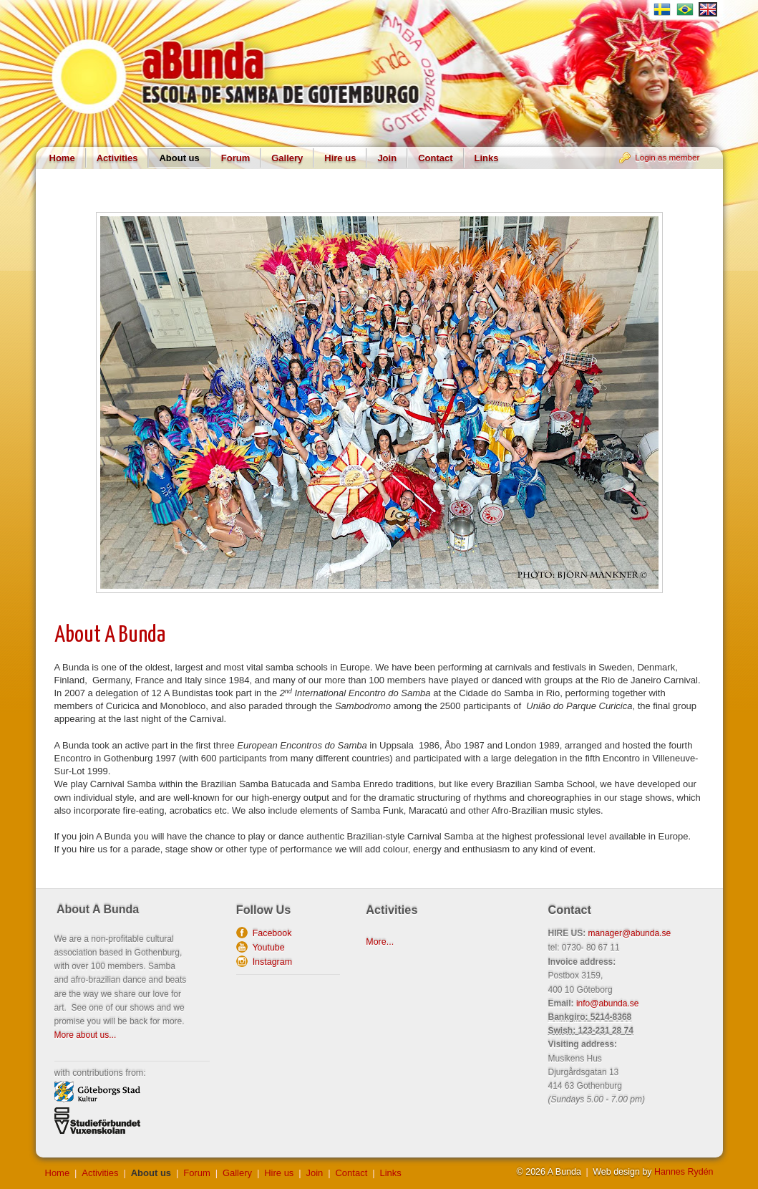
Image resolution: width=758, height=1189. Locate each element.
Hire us (340, 158)
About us (179, 158)
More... (380, 942)
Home (62, 158)
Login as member (667, 157)
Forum (235, 158)
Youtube (266, 948)
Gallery (287, 158)
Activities (117, 158)
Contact (435, 158)
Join (387, 158)
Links (487, 158)
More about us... (85, 1035)
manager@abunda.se (629, 933)
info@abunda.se (607, 1003)
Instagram (270, 962)
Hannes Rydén (683, 1172)
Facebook (270, 933)
